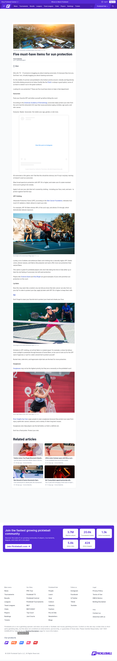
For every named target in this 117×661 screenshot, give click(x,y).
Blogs (51, 621)
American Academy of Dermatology (35, 103)
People (51, 592)
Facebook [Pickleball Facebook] (74, 595)
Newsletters (53, 617)
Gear (50, 599)
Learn (51, 595)
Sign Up (112, 2)
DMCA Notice (97, 599)
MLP (28, 606)
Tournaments (23, 6)
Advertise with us (99, 618)
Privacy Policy (98, 592)
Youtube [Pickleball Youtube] (74, 606)
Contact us (97, 614)
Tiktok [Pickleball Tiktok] (73, 603)
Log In (104, 2)
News (16, 6)
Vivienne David (25, 277)
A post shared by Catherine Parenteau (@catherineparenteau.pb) (43, 169)
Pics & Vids (52, 614)
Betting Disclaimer (99, 603)
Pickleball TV (31, 595)
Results (32, 6)
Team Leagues (48, 6)
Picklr (49, 82)
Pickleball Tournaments (35, 603)
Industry (51, 606)
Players (63, 6)
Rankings (70, 6)
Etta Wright (37, 277)
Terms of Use (97, 595)
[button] (7, 6)
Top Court (30, 614)
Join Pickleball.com (19, 547)
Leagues (39, 6)
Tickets (77, 6)
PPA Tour (30, 592)
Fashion (51, 610)
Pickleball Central (33, 599)
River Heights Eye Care (20, 419)
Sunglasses (17, 368)
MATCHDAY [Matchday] (31, 610)
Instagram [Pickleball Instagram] (74, 592)
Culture (51, 603)
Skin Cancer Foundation (54, 201)
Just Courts (31, 617)
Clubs (57, 6)
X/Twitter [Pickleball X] (74, 599)
